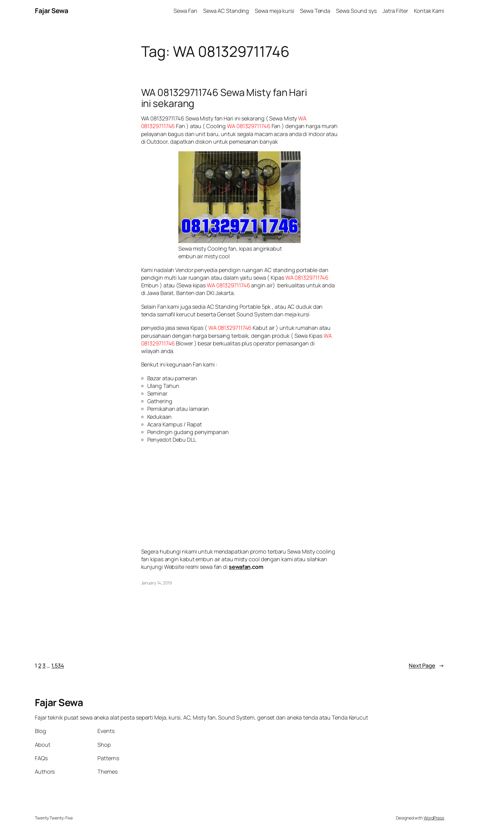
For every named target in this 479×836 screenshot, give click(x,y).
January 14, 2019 (156, 583)
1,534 (57, 665)
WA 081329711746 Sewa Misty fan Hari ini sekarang (224, 98)
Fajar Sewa (51, 10)
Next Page (426, 665)
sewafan (239, 566)
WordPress (434, 818)
